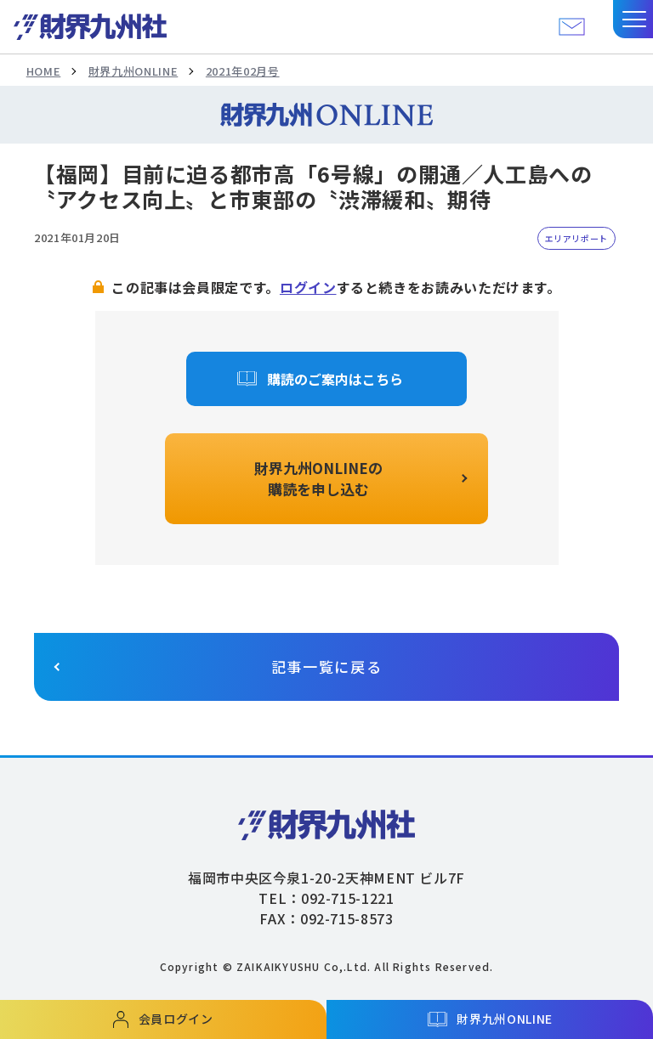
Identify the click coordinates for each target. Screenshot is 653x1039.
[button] (633, 19)
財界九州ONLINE (133, 71)
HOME (43, 71)
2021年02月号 (243, 71)
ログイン (308, 287)
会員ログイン (176, 1018)
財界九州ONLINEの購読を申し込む (318, 478)
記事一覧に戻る (327, 666)
